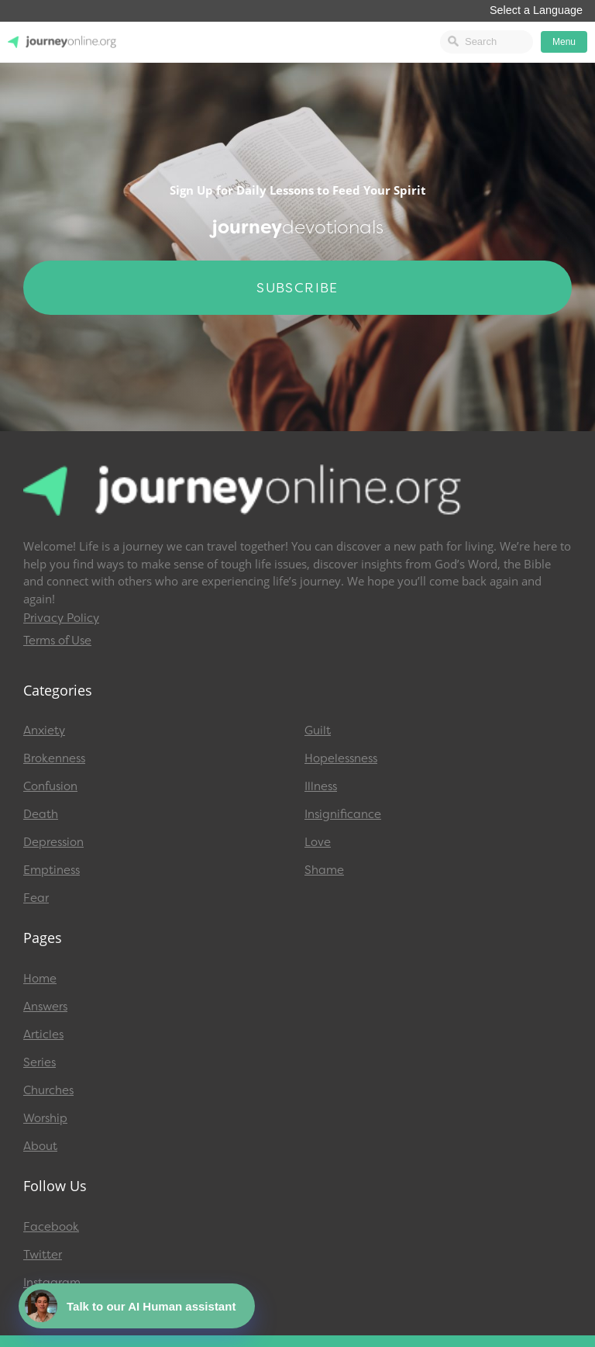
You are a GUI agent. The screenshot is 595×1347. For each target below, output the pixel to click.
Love (317, 842)
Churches (48, 1090)
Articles (43, 1034)
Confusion (50, 786)
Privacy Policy (61, 618)
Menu (564, 41)
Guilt (317, 730)
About (40, 1146)
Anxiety (44, 730)
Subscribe (297, 287)
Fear (36, 898)
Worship (45, 1118)
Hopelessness (340, 758)
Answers (45, 1006)
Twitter (42, 1254)
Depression (53, 842)
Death (40, 814)
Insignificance (342, 814)
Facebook (51, 1227)
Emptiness (51, 870)
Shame (324, 870)
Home (40, 978)
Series (39, 1062)
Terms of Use (57, 640)
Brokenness (54, 758)
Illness (320, 786)
